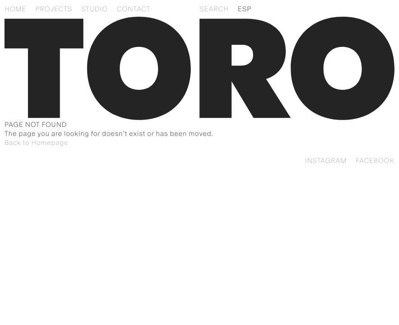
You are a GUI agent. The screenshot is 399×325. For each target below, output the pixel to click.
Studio (94, 9)
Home (15, 9)
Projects (53, 9)
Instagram (326, 160)
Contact (133, 9)
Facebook (375, 160)
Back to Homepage (36, 142)
